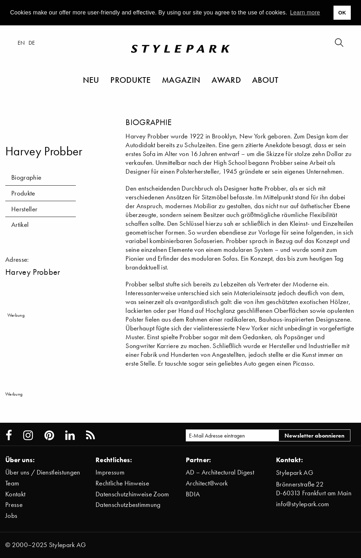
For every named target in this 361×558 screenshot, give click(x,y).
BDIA (193, 494)
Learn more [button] (305, 13)
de (32, 42)
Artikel (20, 225)
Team (12, 483)
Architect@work (207, 483)
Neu (91, 79)
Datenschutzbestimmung (128, 505)
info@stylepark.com (302, 504)
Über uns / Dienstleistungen (42, 472)
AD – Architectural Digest (220, 472)
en (21, 42)
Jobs (11, 516)
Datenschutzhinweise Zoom (132, 494)
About (265, 79)
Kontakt (15, 494)
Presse (14, 505)
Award (226, 79)
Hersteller (24, 209)
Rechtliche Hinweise (122, 483)
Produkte (130, 79)
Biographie (26, 177)
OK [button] (342, 13)
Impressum (110, 472)
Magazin (181, 79)
